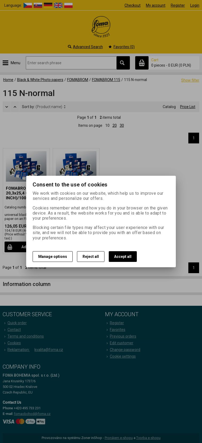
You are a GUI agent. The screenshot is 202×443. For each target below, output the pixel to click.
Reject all (91, 256)
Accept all (122, 256)
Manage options (52, 256)
